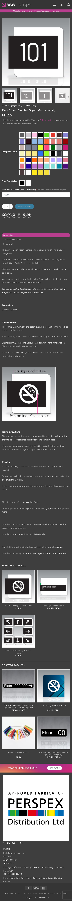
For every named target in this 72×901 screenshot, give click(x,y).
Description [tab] (8, 235)
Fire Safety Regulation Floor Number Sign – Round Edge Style (54, 753)
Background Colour (9, 152)
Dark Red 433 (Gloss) (65, 141)
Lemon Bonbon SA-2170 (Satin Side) (34, 153)
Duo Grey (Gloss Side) (28, 147)
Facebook (49, 553)
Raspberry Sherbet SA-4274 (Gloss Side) (65, 160)
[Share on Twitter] (14, 215)
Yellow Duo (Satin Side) (46, 172)
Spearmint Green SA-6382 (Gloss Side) (46, 166)
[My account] (61, 5)
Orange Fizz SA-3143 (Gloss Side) (40, 160)
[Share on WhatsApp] (4, 215)
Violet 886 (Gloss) (65, 166)
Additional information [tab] (12, 239)
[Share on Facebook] (9, 215)
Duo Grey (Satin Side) (34, 147)
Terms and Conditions (46, 893)
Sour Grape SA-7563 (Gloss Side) (34, 166)
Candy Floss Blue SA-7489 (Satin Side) (40, 141)
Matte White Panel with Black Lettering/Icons (28, 183)
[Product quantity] (7, 206)
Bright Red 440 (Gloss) (53, 135)
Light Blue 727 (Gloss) (40, 153)
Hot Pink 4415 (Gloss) (65, 147)
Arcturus (19, 534)
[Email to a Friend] (19, 215)
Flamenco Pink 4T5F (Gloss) (46, 147)
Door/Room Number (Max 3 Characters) (34, 189)
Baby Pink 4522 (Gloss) (34, 135)
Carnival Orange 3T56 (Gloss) (46, 141)
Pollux (26, 534)
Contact (13, 893)
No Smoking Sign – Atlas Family (53, 705)
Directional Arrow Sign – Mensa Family (18, 651)
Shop (35, 893)
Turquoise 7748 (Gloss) (59, 166)
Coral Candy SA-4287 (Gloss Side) (53, 141)
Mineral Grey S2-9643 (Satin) (59, 153)
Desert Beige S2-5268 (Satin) (22, 147)
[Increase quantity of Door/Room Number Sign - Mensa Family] (11, 206)
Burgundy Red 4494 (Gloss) (28, 141)
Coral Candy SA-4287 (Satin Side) (59, 141)
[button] (54, 4)
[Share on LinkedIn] (28, 215)
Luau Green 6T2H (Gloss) (46, 153)
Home (4, 106)
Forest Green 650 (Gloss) (53, 147)
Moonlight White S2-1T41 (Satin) (65, 153)
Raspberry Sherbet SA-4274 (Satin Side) (22, 166)
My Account (27, 893)
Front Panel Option (9, 181)
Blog (6, 893)
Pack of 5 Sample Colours (18, 752)
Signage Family (16, 106)
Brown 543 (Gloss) (59, 135)
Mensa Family (30, 106)
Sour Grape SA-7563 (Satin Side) (40, 166)
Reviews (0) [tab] (8, 244)
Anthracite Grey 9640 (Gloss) (22, 135)
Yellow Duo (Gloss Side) (40, 172)
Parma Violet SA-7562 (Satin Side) (59, 160)
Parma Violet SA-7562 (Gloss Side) (53, 160)
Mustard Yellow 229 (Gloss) (22, 160)
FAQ (19, 893)
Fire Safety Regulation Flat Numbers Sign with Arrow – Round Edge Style (18, 706)
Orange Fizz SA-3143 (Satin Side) (46, 160)
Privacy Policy (61, 893)
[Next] (68, 96)
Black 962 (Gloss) (40, 135)
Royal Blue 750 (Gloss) (28, 166)
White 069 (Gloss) (28, 172)
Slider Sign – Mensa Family (53, 606)
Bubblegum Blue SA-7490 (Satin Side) (22, 141)
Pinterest (63, 553)
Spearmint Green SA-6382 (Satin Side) (53, 166)
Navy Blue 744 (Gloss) (28, 160)
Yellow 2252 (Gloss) (34, 172)
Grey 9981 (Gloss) (59, 147)
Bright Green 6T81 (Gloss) (46, 135)
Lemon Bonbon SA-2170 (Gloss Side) (28, 153)
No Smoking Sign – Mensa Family (18, 606)
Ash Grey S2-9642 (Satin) (28, 135)
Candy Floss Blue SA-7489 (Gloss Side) (34, 141)
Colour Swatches (47, 120)
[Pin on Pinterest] (24, 215)
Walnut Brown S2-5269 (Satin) (22, 172)
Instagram (57, 547)
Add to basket (24, 206)
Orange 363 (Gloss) (34, 160)
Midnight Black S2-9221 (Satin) (53, 153)
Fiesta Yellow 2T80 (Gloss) (40, 147)
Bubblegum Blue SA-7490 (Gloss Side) (65, 135)
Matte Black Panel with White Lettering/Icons (22, 183)
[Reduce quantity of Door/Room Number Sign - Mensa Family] (3, 206)
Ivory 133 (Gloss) (22, 153)
